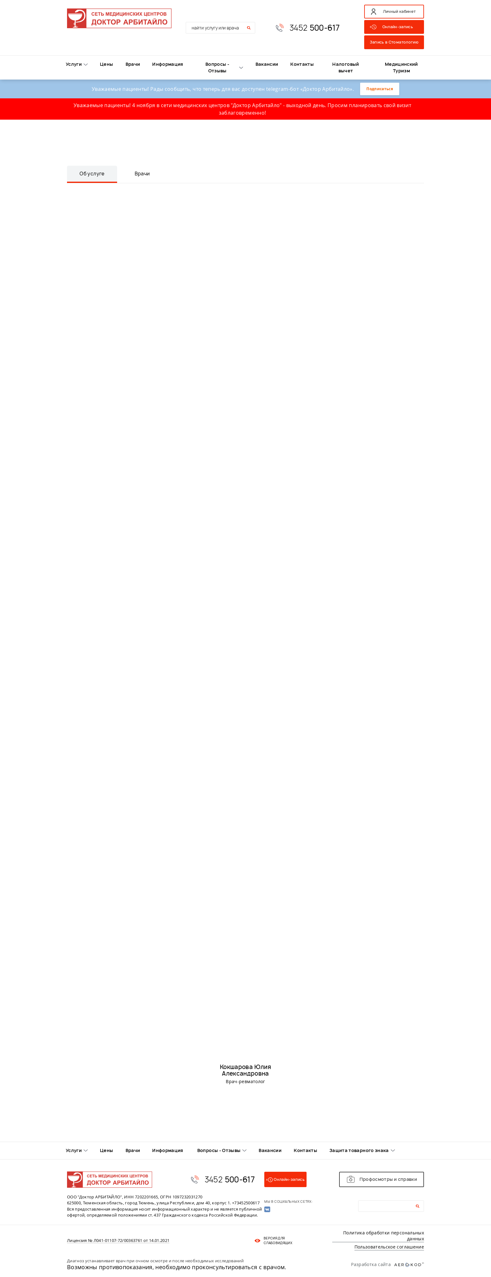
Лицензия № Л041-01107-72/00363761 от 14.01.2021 (118, 1240)
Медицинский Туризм (401, 67)
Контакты (302, 64)
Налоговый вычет (345, 67)
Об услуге (92, 173)
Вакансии (267, 64)
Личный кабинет (399, 11)
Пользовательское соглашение (389, 1247)
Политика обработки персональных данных (383, 1236)
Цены (106, 64)
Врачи (133, 64)
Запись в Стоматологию (394, 42)
